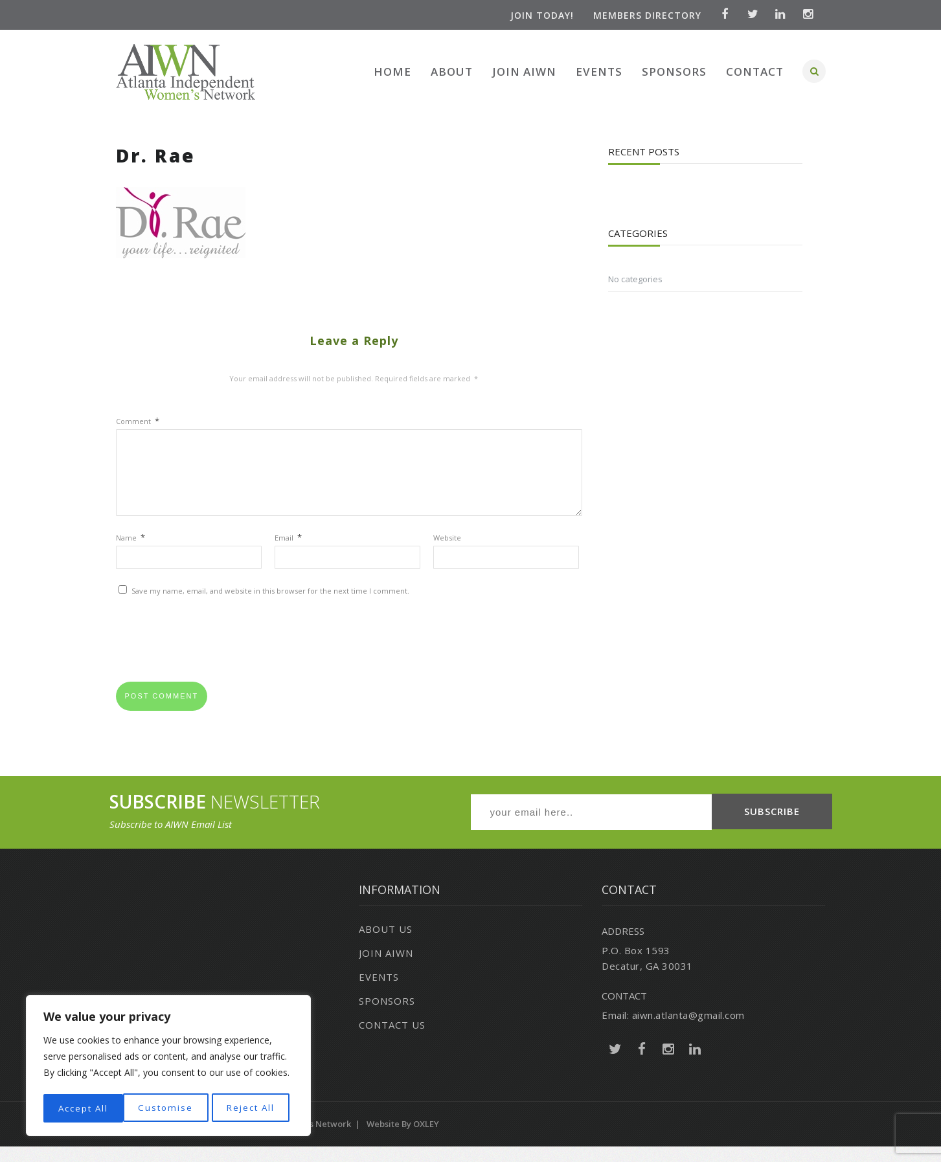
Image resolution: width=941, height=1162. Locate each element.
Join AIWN (524, 71)
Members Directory (645, 15)
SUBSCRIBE (772, 827)
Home (392, 71)
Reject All (170, 1108)
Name (130, 553)
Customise (84, 1108)
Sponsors (674, 71)
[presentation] (214, 659)
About (452, 71)
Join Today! (539, 15)
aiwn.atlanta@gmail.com (688, 1030)
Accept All (253, 1108)
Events (599, 71)
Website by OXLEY (403, 1139)
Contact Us (392, 1040)
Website (447, 553)
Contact (755, 71)
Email (288, 553)
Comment (137, 421)
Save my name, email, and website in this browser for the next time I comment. (270, 606)
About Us (386, 944)
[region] (168, 1067)
